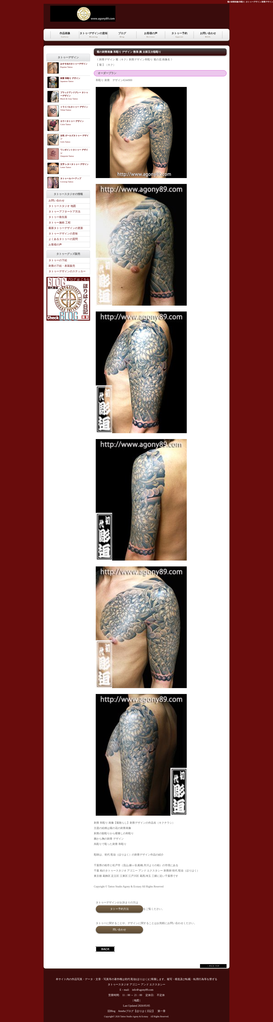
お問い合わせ (208, 35)
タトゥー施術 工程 (60, 222)
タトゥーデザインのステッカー (67, 271)
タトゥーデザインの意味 (63, 233)
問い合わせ (119, 929)
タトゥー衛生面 (58, 217)
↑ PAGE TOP (213, 966)
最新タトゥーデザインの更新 (66, 228)
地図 (136, 1000)
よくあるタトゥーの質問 (63, 239)
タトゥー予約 (179, 35)
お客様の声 (150, 35)
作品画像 (65, 35)
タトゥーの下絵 (58, 260)
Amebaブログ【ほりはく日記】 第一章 (143, 1011)
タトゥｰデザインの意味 (93, 35)
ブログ (122, 35)
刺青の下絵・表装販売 (62, 265)
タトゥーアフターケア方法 (64, 211)
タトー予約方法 (119, 908)
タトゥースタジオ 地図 (62, 206)
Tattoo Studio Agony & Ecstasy (134, 1016)
